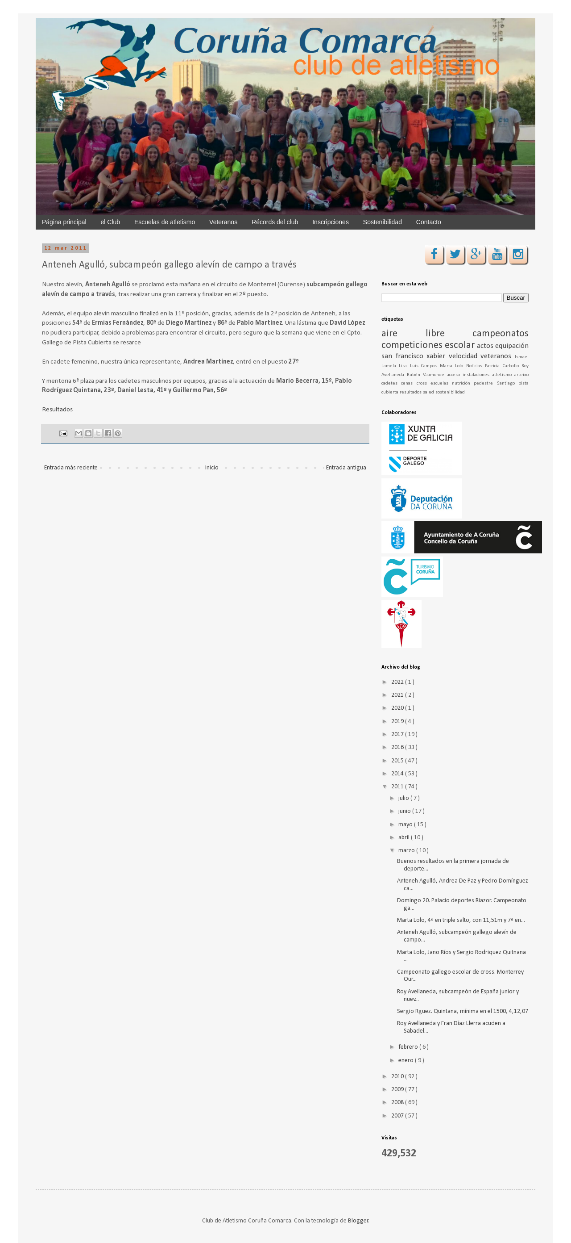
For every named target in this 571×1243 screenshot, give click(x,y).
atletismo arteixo (510, 374)
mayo (406, 824)
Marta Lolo (453, 366)
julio (404, 798)
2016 (398, 747)
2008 (398, 1102)
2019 (398, 721)
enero (406, 1060)
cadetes (391, 383)
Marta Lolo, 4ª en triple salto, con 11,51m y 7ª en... (461, 920)
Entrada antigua (346, 468)
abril (404, 837)
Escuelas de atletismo (164, 222)
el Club (110, 222)
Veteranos (223, 222)
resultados (411, 392)
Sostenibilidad (382, 222)
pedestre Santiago (496, 383)
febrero (408, 1047)
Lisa (404, 366)
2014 (398, 773)
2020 (398, 708)
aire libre (426, 334)
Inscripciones (330, 222)
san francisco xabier (415, 356)
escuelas (441, 383)
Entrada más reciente (71, 468)
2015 (398, 761)
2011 (398, 786)
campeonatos (500, 334)
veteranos (497, 356)
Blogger (358, 1221)
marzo (407, 850)
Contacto (428, 222)
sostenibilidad (450, 392)
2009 (398, 1089)
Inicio (212, 468)
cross (423, 383)
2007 (398, 1116)
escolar (461, 345)
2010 (398, 1076)
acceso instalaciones (469, 374)
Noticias (475, 366)
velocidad (465, 356)
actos (486, 346)
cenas (408, 383)
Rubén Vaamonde (427, 374)
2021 (398, 695)
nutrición (463, 383)
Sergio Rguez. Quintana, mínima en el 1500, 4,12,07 (462, 1011)
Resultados (57, 409)
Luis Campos (425, 366)
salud (429, 392)
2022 (398, 682)
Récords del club (275, 222)
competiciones (413, 345)
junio (405, 811)
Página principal (64, 222)
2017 (398, 734)
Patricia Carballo (503, 366)
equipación (512, 346)
